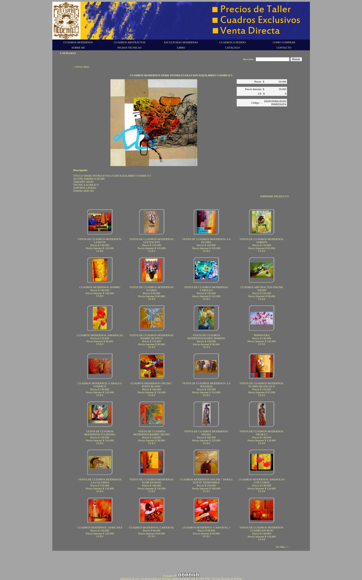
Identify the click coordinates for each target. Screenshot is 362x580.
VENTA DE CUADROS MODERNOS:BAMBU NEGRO (151, 433)
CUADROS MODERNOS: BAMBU (99, 287)
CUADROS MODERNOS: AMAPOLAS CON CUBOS (262, 481)
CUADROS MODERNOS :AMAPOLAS (100, 335)
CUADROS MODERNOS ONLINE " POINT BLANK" (152, 385)
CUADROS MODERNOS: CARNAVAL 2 (206, 527)
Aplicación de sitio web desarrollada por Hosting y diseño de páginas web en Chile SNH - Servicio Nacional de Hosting (181, 578)
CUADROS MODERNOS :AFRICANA (99, 527)
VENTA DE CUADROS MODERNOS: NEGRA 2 (261, 433)
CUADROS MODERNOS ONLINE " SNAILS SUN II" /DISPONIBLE (206, 481)
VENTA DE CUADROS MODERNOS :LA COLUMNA (100, 481)
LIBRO (181, 47)
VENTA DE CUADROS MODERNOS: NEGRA (206, 433)
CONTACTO (283, 47)
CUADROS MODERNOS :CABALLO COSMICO (100, 385)
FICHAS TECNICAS (129, 47)
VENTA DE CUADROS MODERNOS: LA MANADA (206, 385)
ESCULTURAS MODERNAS (181, 42)
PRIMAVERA (262, 335)
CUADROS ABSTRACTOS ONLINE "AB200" (261, 289)
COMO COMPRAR (284, 42)
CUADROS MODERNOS (78, 42)
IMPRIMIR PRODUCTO (274, 196)
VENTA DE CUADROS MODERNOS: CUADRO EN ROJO (261, 529)
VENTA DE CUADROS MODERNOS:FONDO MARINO (206, 337)
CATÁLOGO (232, 47)
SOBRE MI (78, 47)
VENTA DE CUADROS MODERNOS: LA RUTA (100, 241)
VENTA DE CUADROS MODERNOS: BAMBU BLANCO (152, 337)
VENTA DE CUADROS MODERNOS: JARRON (261, 241)
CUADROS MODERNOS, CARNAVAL (151, 527)
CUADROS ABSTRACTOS (129, 42)
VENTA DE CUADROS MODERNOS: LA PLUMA (206, 241)
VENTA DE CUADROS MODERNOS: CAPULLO (206, 289)
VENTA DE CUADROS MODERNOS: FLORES (152, 289)
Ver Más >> (282, 546)
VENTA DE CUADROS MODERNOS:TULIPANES (99, 433)
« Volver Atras (81, 66)
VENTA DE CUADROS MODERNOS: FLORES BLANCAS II (261, 385)
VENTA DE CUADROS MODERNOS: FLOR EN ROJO (152, 481)
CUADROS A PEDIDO (232, 42)
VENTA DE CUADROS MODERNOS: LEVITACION (152, 241)
